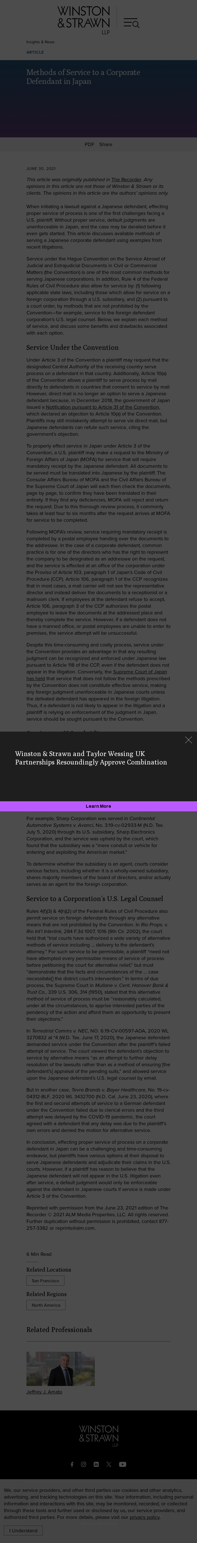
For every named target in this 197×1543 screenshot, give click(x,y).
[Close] (188, 740)
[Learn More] (98, 806)
